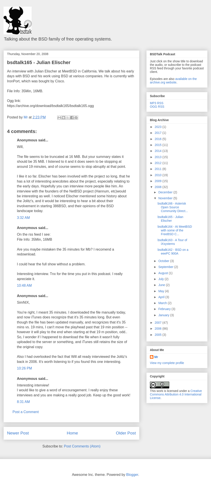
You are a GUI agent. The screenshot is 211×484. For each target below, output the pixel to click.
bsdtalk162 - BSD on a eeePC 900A (173, 251)
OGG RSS (157, 106)
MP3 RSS (156, 103)
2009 (158, 181)
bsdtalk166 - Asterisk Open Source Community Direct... (173, 207)
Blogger (132, 475)
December (165, 192)
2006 (158, 328)
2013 (158, 157)
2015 (158, 145)
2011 (158, 169)
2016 (158, 139)
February (164, 309)
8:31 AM (23, 402)
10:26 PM (24, 368)
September (166, 267)
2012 (158, 163)
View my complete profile (167, 363)
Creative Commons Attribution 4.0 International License (176, 394)
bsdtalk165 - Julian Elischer (39, 62)
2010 (158, 175)
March (163, 303)
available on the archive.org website (173, 80)
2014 (158, 151)
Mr (156, 357)
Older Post (126, 433)
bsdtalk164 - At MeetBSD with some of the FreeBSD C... (175, 230)
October (164, 261)
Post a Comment (26, 412)
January (164, 315)
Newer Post (18, 433)
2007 (158, 322)
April (161, 297)
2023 (158, 127)
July (161, 279)
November (165, 198)
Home (72, 433)
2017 (158, 133)
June (162, 285)
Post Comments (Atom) (82, 446)
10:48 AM (24, 285)
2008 (158, 187)
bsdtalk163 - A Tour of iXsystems (172, 242)
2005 (158, 334)
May (161, 291)
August (163, 273)
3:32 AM (23, 218)
